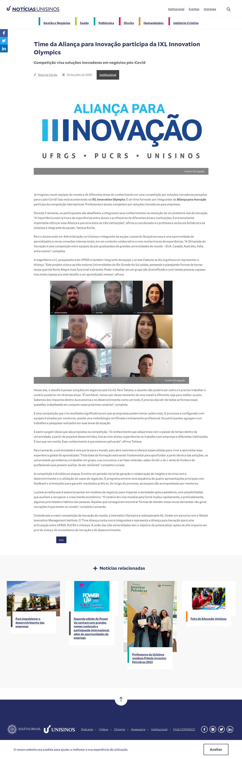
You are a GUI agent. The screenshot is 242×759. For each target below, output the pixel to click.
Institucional (176, 9)
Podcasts (87, 729)
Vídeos (103, 729)
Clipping (119, 729)
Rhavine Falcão (47, 75)
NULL (61, 539)
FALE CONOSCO (184, 729)
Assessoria (138, 729)
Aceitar (216, 749)
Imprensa (210, 9)
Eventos (194, 9)
